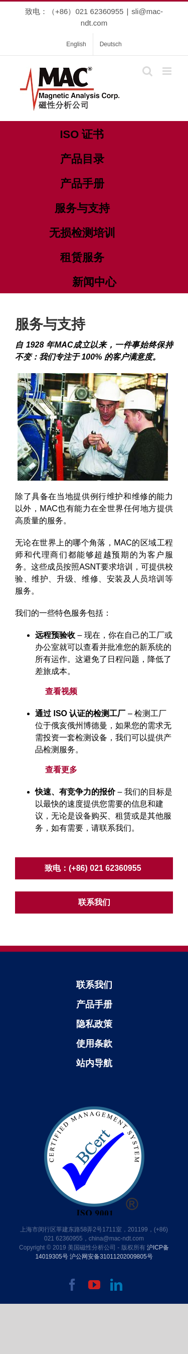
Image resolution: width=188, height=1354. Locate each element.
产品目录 (82, 159)
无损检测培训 (82, 233)
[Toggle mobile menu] (167, 71)
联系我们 (94, 902)
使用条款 (94, 1044)
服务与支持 (82, 208)
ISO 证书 (82, 134)
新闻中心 (94, 282)
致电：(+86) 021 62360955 (94, 868)
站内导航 (94, 1063)
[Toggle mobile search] (147, 71)
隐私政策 (94, 1024)
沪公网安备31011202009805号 (111, 1256)
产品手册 (82, 183)
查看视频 (61, 691)
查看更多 (61, 769)
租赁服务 (82, 257)
